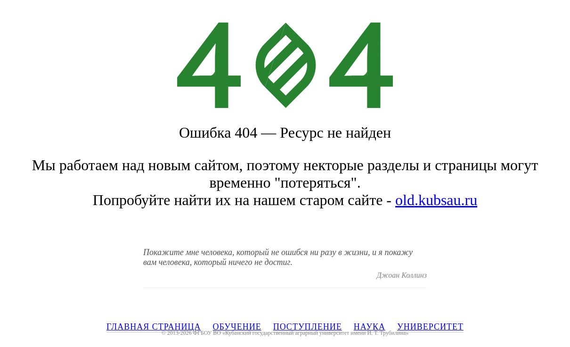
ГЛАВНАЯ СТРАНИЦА (153, 326)
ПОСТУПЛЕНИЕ (307, 326)
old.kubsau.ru (436, 199)
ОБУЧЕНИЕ (237, 326)
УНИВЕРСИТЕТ (430, 326)
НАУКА (369, 326)
